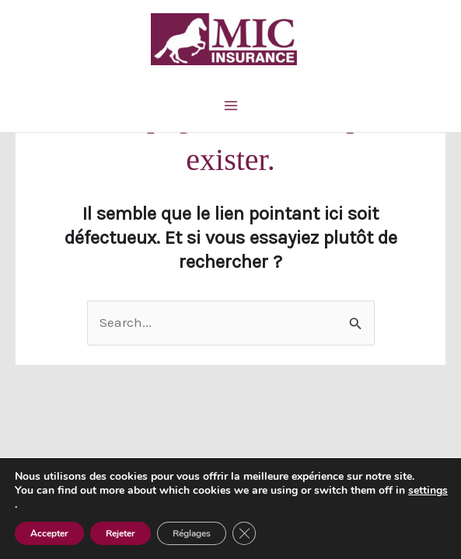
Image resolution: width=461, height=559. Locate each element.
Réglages (192, 533)
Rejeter (120, 533)
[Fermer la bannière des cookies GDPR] (244, 533)
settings (428, 491)
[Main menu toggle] (231, 105)
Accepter (49, 533)
